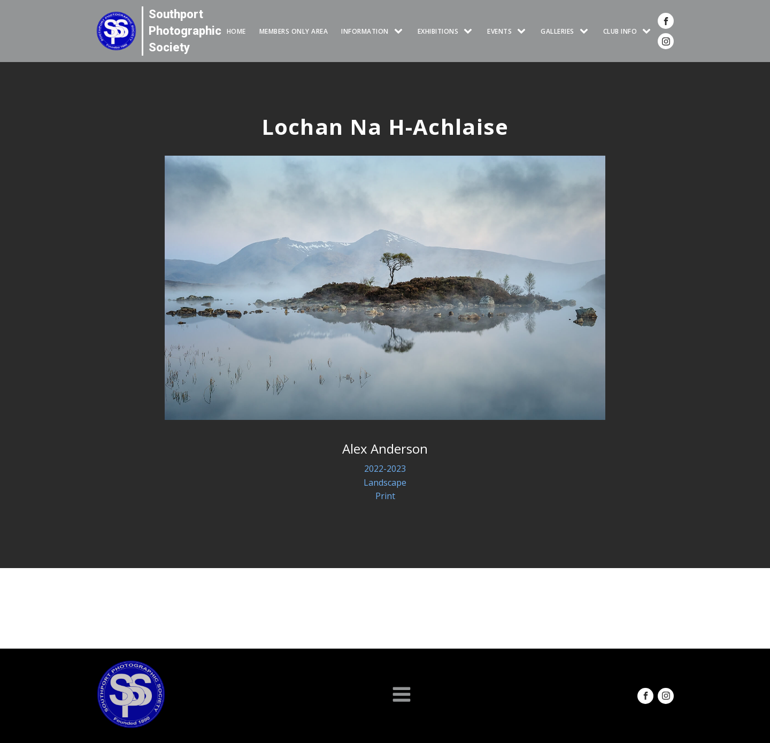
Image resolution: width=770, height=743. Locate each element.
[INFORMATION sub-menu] (400, 31)
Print (385, 496)
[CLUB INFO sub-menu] (648, 31)
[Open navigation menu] (401, 695)
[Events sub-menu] (523, 31)
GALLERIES (557, 31)
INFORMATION (365, 31)
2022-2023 (385, 468)
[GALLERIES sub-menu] (586, 31)
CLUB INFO (620, 31)
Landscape (385, 482)
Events (499, 31)
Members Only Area (293, 31)
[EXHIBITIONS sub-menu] (470, 31)
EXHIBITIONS (438, 31)
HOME (236, 31)
